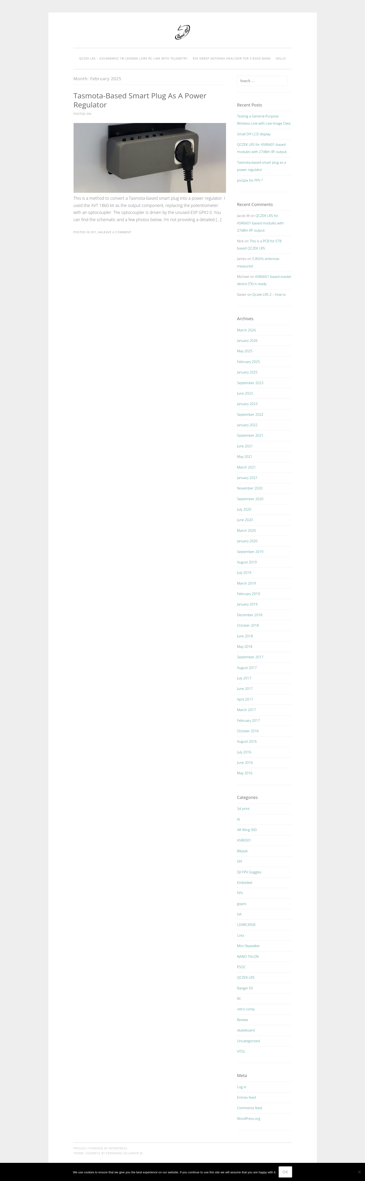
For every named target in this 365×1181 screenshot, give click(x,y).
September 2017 (250, 657)
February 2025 (248, 361)
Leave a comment (117, 232)
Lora (240, 935)
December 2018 (249, 614)
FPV (240, 893)
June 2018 (245, 636)
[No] (359, 1172)
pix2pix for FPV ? (250, 180)
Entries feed (246, 1097)
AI (238, 819)
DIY (93, 232)
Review (242, 1019)
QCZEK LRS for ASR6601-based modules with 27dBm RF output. (260, 223)
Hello (281, 58)
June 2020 (245, 519)
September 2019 (250, 551)
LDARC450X (246, 924)
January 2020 (247, 541)
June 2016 (245, 762)
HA (100, 232)
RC (239, 998)
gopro (241, 903)
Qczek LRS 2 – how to (269, 294)
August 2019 (247, 562)
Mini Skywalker (248, 945)
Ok (285, 1171)
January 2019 (247, 604)
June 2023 (245, 393)
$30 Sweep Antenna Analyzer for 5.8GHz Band (232, 58)
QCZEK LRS (245, 977)
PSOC (241, 967)
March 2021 (246, 467)
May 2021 (244, 456)
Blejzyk (242, 850)
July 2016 (244, 752)
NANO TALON (248, 956)
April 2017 (245, 699)
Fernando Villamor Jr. (124, 1153)
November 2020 (249, 488)
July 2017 (244, 678)
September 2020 (250, 498)
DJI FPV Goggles (249, 872)
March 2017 (246, 709)
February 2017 (248, 720)
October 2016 (248, 731)
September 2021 (250, 435)
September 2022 (250, 414)
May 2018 (244, 646)
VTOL (241, 1051)
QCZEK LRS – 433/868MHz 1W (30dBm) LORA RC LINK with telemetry (133, 58)
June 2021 (245, 446)
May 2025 (244, 351)
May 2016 (244, 773)
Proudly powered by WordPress (101, 1148)
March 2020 (246, 530)
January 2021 (247, 477)
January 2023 (247, 403)
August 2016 (247, 741)
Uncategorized (248, 1040)
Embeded (244, 882)
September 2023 (250, 382)
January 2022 (247, 424)
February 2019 (248, 593)
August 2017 (247, 667)
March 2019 (246, 583)
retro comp (246, 1009)
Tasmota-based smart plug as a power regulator (141, 100)
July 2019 (244, 572)
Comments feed (249, 1107)
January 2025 (247, 372)
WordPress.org (248, 1118)
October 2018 (248, 625)
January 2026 (247, 340)
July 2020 (244, 509)
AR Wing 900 (247, 829)
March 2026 (246, 330)
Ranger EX (245, 988)
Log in (241, 1087)
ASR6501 (244, 840)
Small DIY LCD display (253, 134)
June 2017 (245, 688)
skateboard (246, 1030)
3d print (243, 808)
